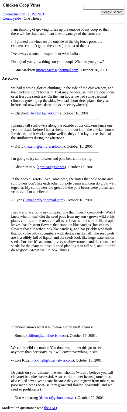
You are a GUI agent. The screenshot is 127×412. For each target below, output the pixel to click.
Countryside (12, 18)
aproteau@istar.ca (51, 167)
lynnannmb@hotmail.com (43, 200)
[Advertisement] (63, 288)
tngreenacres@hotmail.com (57, 70)
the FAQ (50, 408)
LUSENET (36, 14)
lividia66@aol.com (45, 113)
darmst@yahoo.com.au (57, 398)
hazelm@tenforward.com (45, 146)
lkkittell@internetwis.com (53, 360)
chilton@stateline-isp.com (47, 335)
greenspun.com (14, 14)
